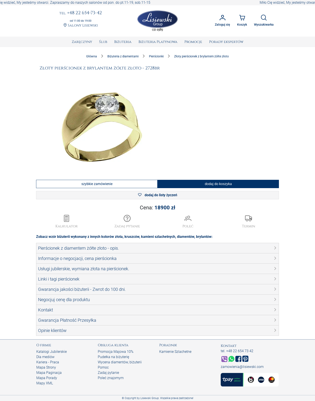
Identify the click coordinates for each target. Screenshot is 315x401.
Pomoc (103, 367)
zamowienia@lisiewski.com (242, 367)
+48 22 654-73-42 (80, 13)
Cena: (157, 208)
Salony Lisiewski (80, 25)
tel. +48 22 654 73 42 (237, 351)
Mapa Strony (46, 367)
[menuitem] (82, 42)
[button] (127, 222)
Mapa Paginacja (49, 373)
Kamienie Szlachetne (175, 352)
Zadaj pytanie (108, 373)
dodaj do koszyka (218, 184)
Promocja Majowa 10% (115, 352)
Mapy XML (44, 383)
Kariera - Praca (47, 362)
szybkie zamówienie (96, 184)
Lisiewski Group (149, 398)
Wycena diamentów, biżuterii (120, 362)
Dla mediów (45, 357)
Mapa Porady (46, 378)
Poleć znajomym (111, 378)
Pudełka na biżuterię (113, 357)
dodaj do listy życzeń (157, 195)
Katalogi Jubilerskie (51, 352)
